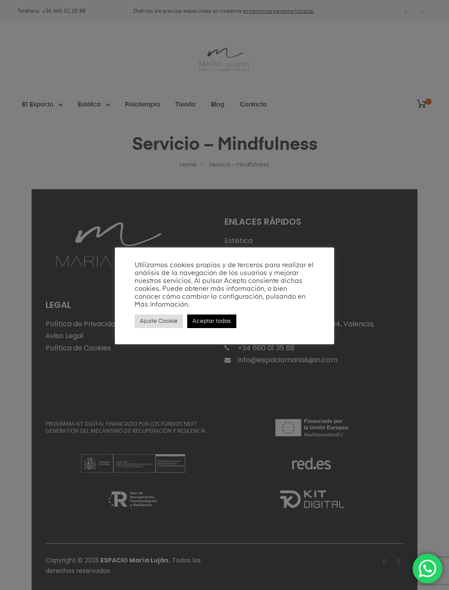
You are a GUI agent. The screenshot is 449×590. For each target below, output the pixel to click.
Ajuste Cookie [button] (159, 321)
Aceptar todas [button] (211, 321)
